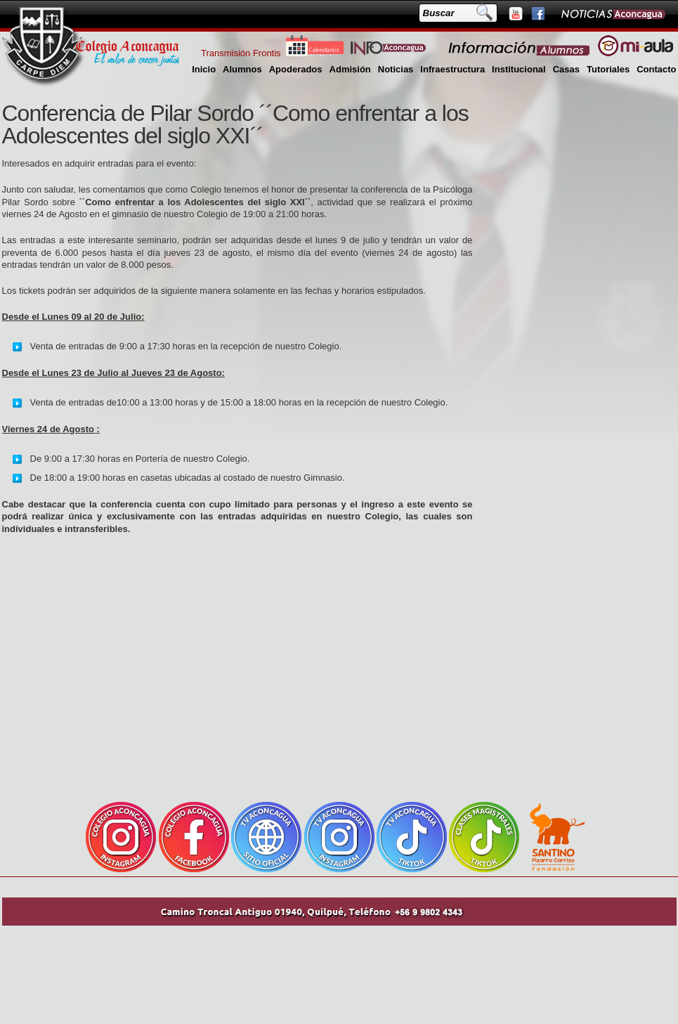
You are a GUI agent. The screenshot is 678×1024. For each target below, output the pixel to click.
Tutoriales (608, 69)
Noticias (396, 69)
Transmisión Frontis (241, 53)
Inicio (204, 69)
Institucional (519, 69)
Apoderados (295, 69)
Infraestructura (452, 69)
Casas (566, 69)
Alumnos (242, 69)
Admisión (350, 69)
